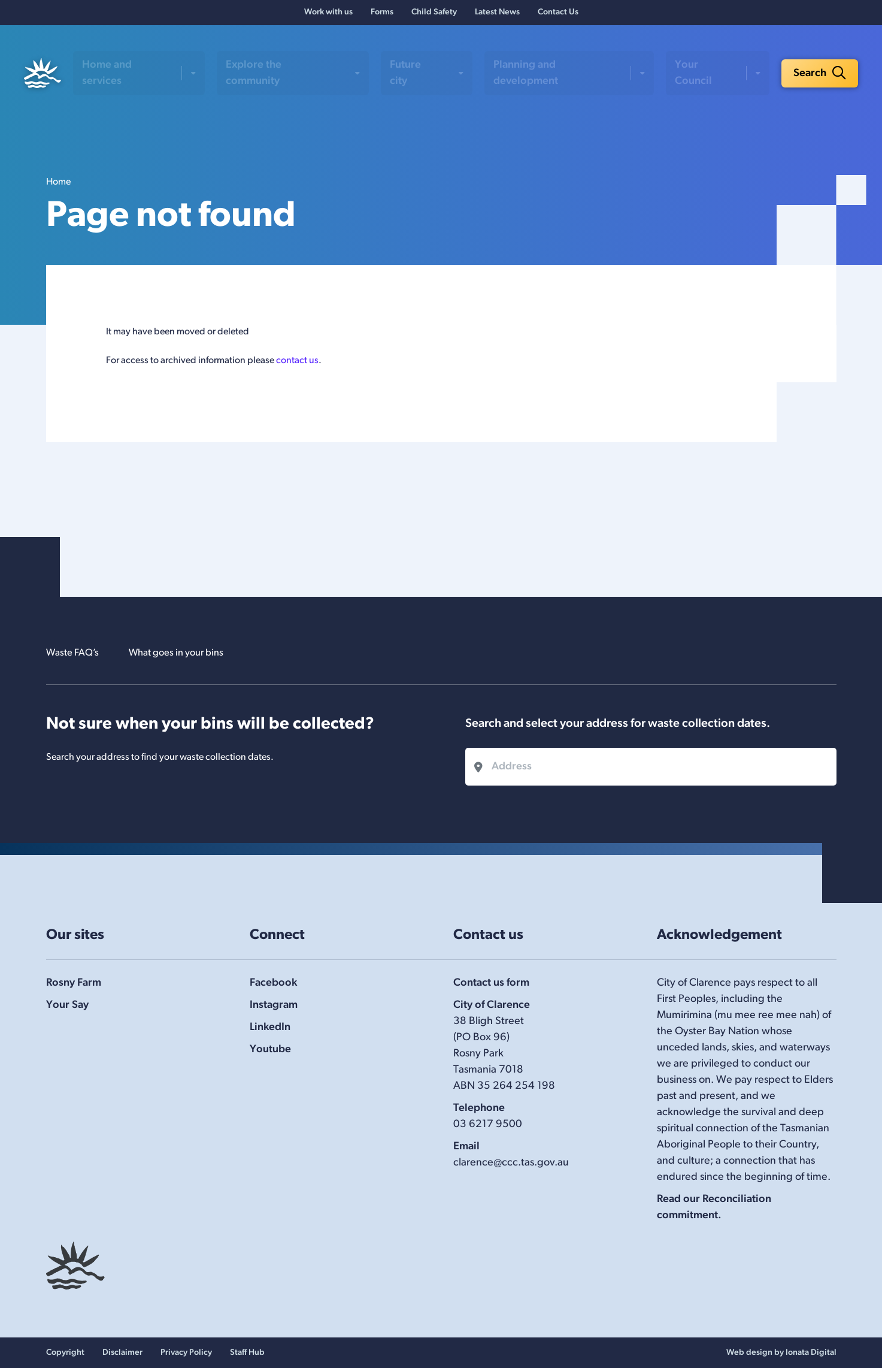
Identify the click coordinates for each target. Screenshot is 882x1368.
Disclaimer (122, 1352)
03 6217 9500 (487, 1124)
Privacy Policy (186, 1352)
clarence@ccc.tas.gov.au (511, 1162)
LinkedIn (270, 1027)
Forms (382, 15)
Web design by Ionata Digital (781, 1352)
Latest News (497, 15)
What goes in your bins (188, 653)
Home (58, 187)
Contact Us (558, 15)
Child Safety (434, 15)
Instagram (274, 1005)
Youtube (270, 1049)
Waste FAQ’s (75, 653)
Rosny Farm (73, 983)
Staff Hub (247, 1352)
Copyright (65, 1352)
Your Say (67, 1005)
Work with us (328, 15)
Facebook (273, 983)
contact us (297, 365)
